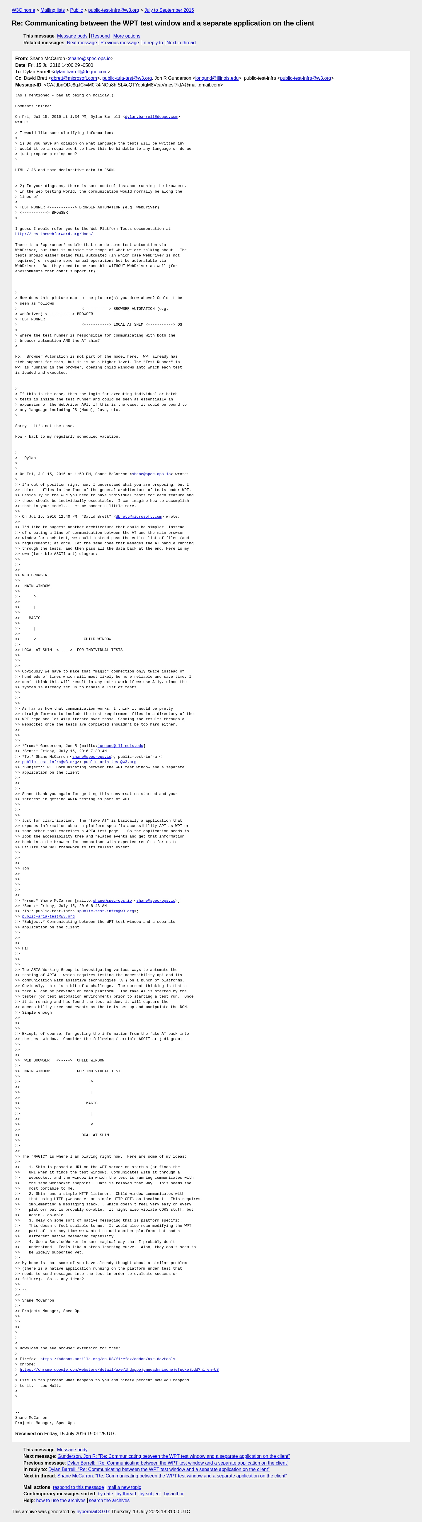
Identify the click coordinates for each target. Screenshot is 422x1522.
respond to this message (78, 1487)
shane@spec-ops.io (90, 58)
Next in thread (181, 42)
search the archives (109, 1500)
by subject (150, 1493)
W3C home (23, 10)
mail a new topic (124, 1487)
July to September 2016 (169, 10)
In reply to (152, 42)
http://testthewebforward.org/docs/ (54, 234)
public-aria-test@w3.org (127, 78)
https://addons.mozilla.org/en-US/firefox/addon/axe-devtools (107, 1359)
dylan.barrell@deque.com (81, 71)
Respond (100, 35)
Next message (82, 42)
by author (174, 1493)
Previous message (120, 42)
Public (76, 10)
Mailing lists (52, 10)
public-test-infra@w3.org (113, 10)
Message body (72, 35)
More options (127, 35)
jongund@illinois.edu (217, 78)
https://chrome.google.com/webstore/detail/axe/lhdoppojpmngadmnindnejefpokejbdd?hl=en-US (119, 1369)
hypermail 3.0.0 (92, 1511)
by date (105, 1493)
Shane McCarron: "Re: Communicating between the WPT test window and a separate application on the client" (172, 1475)
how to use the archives (61, 1500)
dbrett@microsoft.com (74, 78)
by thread (126, 1493)
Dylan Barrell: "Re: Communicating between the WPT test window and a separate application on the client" (177, 1462)
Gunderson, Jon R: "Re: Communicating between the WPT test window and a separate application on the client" (174, 1456)
